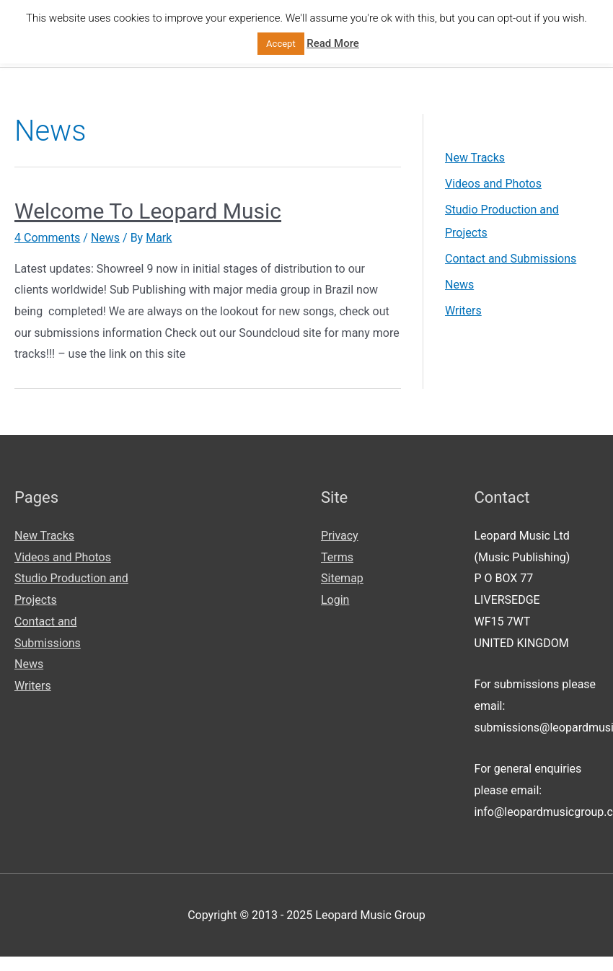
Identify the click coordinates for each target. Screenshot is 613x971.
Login (335, 600)
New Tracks (474, 157)
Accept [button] (281, 43)
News (105, 238)
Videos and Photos (492, 183)
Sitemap (342, 578)
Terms (337, 557)
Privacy (339, 535)
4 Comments (47, 238)
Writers (463, 310)
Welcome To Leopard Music (147, 211)
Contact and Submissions (510, 258)
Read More (332, 43)
